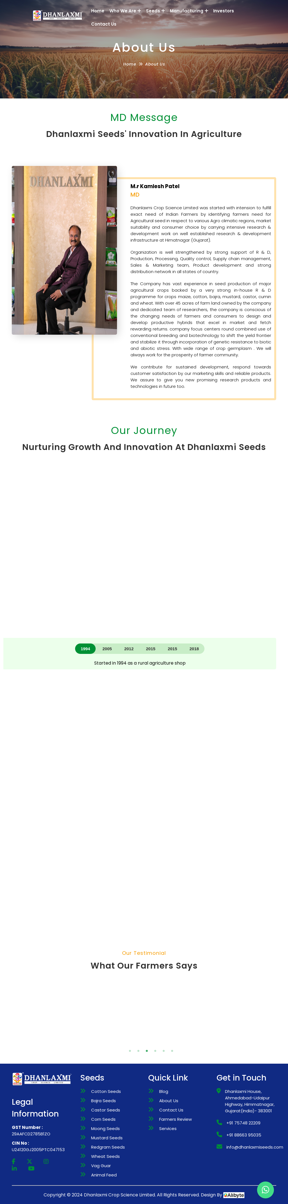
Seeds (155, 11)
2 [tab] (131, 1042)
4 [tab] (148, 1042)
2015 (150, 648)
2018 (194, 648)
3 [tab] (140, 1042)
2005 (107, 648)
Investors (223, 11)
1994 (85, 648)
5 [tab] (156, 1042)
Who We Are (125, 11)
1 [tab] (123, 1042)
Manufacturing (189, 11)
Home (97, 11)
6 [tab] (165, 1042)
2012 (129, 648)
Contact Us (103, 24)
